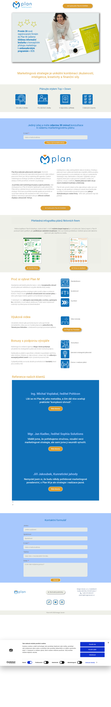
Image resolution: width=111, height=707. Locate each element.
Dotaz (26, 561)
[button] (55, 502)
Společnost (27, 534)
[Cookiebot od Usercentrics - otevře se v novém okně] (11, 664)
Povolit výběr (92, 651)
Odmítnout (92, 657)
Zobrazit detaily (90, 664)
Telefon (26, 552)
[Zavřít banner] (108, 644)
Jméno (26, 525)
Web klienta (55, 409)
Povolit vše (92, 646)
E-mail (26, 133)
